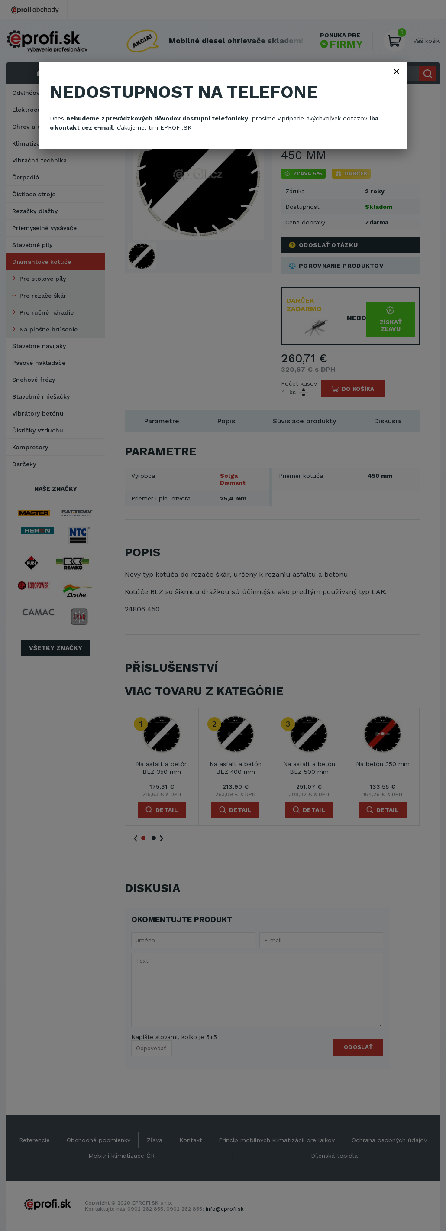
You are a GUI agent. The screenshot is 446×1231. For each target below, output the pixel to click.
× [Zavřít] (396, 71)
